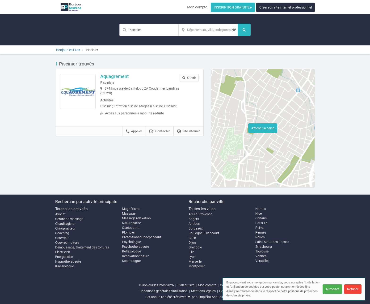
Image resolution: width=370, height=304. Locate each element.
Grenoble (195, 247)
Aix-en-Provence (200, 214)
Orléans (261, 218)
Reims (259, 228)
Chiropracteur (65, 228)
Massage (128, 213)
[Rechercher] (244, 30)
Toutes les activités (71, 209)
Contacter (159, 131)
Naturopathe (131, 223)
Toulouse (262, 251)
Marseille (195, 261)
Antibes (194, 224)
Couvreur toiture (67, 242)
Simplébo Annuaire (211, 297)
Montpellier (197, 266)
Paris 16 (261, 223)
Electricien (62, 252)
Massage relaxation (136, 218)
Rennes (260, 232)
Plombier (128, 232)
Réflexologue (131, 251)
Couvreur (62, 238)
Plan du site (185, 285)
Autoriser (332, 289)
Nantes (260, 209)
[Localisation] (208, 30)
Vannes (260, 256)
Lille (191, 252)
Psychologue (131, 242)
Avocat (60, 214)
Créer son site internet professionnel (285, 7)
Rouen (260, 237)
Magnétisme (131, 209)
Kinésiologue (64, 266)
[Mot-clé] (148, 30)
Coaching (62, 233)
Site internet (188, 131)
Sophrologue (131, 261)
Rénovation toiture (135, 256)
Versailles (262, 261)
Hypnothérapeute (68, 261)
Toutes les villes (202, 209)
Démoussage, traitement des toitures (82, 247)
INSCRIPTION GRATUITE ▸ (233, 7)
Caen (192, 238)
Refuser (352, 289)
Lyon (192, 257)
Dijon (192, 242)
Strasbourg (263, 246)
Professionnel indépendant (141, 237)
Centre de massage (69, 219)
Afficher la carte (262, 128)
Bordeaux (196, 228)
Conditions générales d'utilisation (163, 291)
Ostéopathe (130, 228)
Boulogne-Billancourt (204, 233)
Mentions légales (203, 291)
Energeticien (64, 257)
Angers (194, 219)
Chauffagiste (64, 224)
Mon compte (197, 7)
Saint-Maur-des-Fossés (272, 242)
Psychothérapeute (135, 246)
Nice (258, 213)
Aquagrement (114, 76)
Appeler (134, 131)
